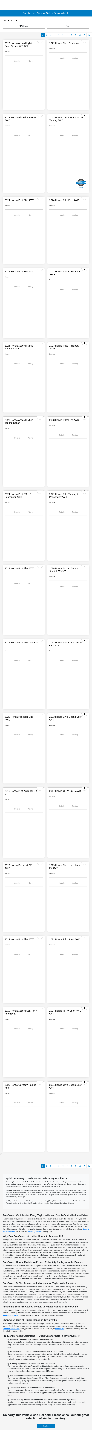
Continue (46, 1426)
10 (80, 35)
